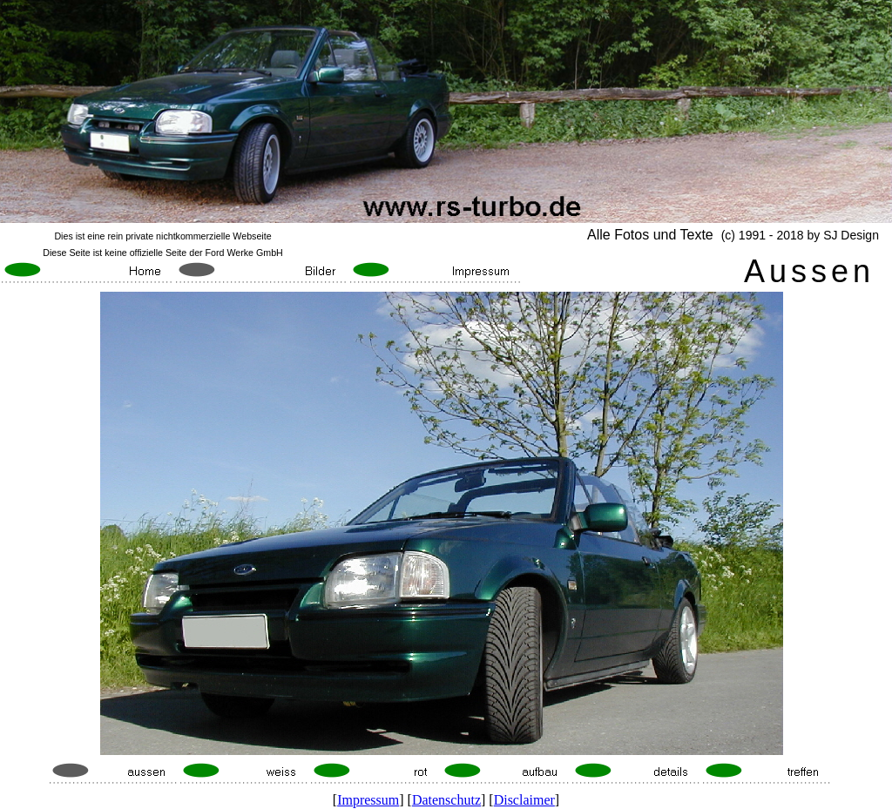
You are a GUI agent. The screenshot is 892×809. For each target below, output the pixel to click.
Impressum (368, 799)
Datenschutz (446, 799)
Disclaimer (524, 799)
